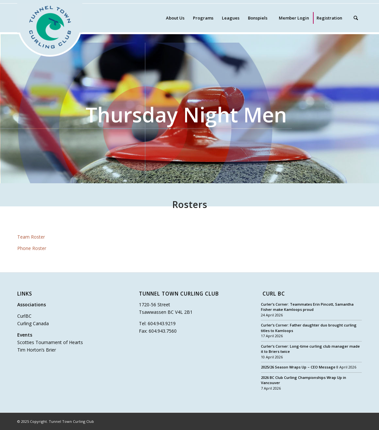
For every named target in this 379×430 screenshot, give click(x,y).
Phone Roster (31, 248)
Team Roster (31, 237)
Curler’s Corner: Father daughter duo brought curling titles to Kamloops (309, 328)
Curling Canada (33, 323)
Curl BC (274, 294)
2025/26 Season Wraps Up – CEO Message (298, 367)
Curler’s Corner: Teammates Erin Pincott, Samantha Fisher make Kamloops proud (307, 307)
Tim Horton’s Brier (36, 350)
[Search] (355, 18)
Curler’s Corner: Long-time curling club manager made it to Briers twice (310, 349)
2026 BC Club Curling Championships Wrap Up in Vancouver (303, 380)
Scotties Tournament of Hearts (50, 342)
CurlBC (24, 316)
